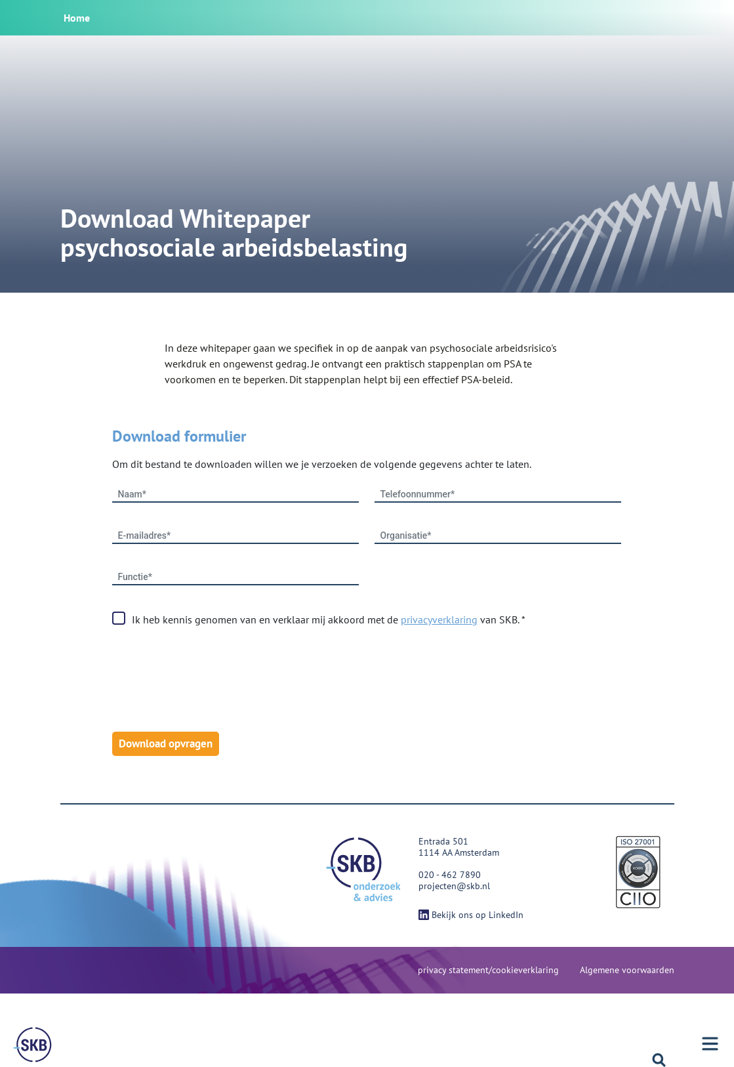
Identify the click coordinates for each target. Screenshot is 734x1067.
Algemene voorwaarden (627, 970)
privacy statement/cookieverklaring (488, 970)
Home (77, 17)
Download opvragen (166, 743)
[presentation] (212, 679)
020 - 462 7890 (449, 875)
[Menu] (32, 1044)
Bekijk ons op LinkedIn (470, 915)
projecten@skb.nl (454, 886)
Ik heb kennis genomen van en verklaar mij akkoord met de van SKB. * (328, 619)
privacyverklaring (439, 619)
